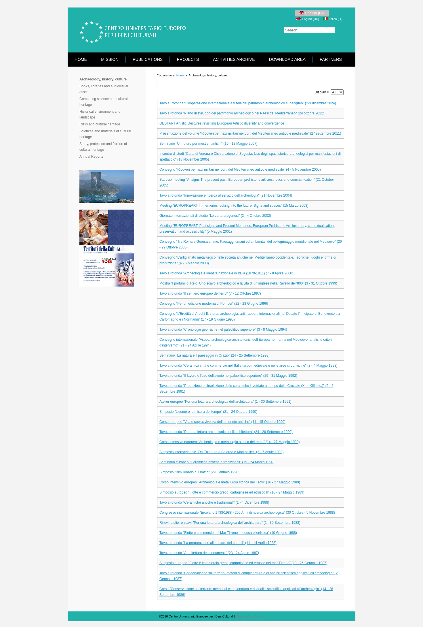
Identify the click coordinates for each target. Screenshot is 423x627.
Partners (331, 59)
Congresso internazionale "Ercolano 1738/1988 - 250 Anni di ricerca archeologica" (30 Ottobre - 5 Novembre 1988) (247, 513)
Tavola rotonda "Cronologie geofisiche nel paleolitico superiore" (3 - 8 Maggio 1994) (223, 329)
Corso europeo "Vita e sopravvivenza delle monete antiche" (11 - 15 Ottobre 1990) (222, 422)
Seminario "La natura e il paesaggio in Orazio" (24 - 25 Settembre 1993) (214, 355)
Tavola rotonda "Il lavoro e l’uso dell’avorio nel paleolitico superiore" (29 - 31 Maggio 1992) (228, 376)
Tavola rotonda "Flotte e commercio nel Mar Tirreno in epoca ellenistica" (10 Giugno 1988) (228, 533)
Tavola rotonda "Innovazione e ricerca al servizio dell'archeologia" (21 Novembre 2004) (225, 195)
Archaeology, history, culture (103, 79)
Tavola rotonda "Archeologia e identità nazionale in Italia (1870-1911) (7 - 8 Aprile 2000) (226, 273)
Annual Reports (91, 157)
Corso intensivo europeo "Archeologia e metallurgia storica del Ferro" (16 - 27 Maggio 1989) (229, 482)
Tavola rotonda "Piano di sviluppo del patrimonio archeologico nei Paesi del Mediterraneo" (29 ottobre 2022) (241, 113)
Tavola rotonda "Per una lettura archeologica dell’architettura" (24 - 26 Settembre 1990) (226, 432)
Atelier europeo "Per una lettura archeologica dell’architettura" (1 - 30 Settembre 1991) (225, 402)
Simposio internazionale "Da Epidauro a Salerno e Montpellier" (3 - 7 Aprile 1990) (221, 452)
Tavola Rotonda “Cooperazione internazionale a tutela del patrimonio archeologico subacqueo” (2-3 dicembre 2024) (247, 103)
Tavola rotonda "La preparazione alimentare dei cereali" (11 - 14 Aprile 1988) (218, 543)
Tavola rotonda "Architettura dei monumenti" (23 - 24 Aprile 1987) (209, 553)
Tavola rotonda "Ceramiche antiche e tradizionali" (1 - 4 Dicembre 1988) (214, 502)
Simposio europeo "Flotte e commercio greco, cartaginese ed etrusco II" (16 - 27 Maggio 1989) (231, 492)
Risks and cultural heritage (99, 124)
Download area (287, 59)
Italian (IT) (332, 19)
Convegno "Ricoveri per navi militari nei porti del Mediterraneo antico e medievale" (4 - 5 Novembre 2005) (240, 169)
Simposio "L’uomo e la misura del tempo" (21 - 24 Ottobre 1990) (208, 412)
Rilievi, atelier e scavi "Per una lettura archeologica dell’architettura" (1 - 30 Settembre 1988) (229, 523)
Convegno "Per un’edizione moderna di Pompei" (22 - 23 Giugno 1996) (213, 304)
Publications (148, 59)
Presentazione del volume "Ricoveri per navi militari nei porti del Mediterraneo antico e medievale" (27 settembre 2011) (250, 133)
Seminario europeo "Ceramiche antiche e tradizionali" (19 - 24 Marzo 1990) (216, 462)
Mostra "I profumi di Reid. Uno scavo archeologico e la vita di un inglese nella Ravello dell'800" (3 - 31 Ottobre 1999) (248, 283)
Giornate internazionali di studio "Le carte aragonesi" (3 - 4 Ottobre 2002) (215, 216)
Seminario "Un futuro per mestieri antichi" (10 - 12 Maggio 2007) (208, 144)
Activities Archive (234, 59)
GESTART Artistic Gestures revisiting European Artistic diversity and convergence (221, 123)
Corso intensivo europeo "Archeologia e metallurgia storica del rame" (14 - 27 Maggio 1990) (229, 442)
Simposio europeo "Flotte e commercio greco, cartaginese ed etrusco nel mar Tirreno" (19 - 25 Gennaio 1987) (243, 563)
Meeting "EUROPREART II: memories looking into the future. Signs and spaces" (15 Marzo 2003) (233, 206)
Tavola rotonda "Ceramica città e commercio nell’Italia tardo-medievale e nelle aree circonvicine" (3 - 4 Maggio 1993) (248, 366)
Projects (188, 59)
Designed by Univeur (250, 616)
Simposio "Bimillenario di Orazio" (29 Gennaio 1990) (199, 472)
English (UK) (311, 13)
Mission (110, 59)
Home (81, 59)
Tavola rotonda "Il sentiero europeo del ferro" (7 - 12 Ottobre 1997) (210, 293)
